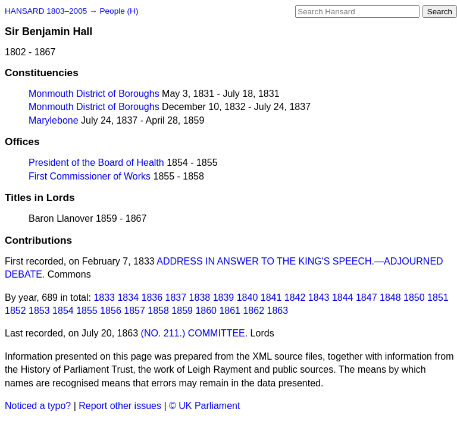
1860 (206, 311)
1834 (128, 297)
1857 (134, 311)
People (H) (118, 11)
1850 (414, 297)
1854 (63, 311)
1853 (39, 311)
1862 (253, 311)
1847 (366, 297)
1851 (438, 297)
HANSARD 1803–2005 (46, 11)
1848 (390, 297)
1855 (87, 311)
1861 (229, 311)
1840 (247, 297)
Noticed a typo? (38, 406)
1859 (182, 311)
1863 (278, 311)
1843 (319, 297)
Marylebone (54, 120)
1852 (15, 311)
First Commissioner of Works (90, 176)
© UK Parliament (204, 406)
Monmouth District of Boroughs (94, 94)
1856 (110, 311)
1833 (104, 297)
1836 (152, 297)
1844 (342, 297)
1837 (176, 297)
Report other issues (120, 406)
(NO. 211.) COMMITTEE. (194, 333)
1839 (223, 297)
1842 (295, 297)
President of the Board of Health (96, 163)
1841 (271, 297)
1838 (200, 297)
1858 (158, 311)
